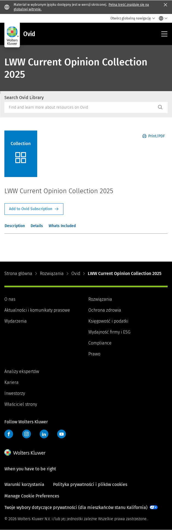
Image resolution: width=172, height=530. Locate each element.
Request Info (34, 209)
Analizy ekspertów (21, 371)
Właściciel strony (20, 404)
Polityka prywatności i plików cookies (90, 484)
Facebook (8, 434)
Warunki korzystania (24, 484)
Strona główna (18, 273)
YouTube (61, 434)
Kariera (11, 382)
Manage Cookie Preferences (31, 496)
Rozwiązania (52, 273)
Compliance (100, 343)
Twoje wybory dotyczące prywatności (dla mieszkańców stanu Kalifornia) (75, 507)
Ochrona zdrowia (104, 310)
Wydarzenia (15, 321)
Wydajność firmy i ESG (109, 332)
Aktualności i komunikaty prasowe (37, 310)
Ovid (75, 273)
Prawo (94, 354)
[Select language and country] (162, 18)
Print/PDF (153, 136)
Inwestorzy (14, 393)
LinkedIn (44, 434)
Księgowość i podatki (108, 321)
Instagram (26, 434)
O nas (9, 299)
